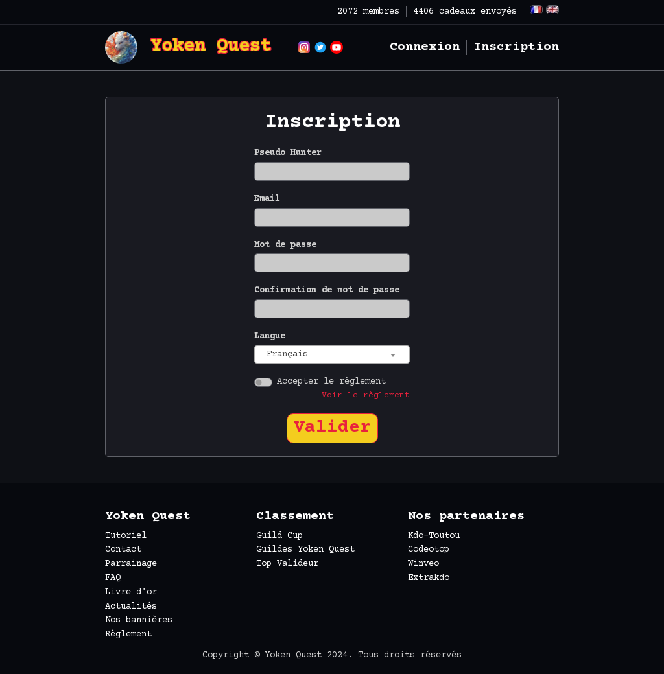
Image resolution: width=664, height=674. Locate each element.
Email (267, 199)
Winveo (423, 564)
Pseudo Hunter (288, 153)
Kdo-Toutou (434, 536)
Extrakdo (428, 578)
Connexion (425, 47)
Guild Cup (279, 536)
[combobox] (332, 354)
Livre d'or (131, 592)
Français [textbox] (287, 354)
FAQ (113, 578)
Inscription (516, 47)
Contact (123, 549)
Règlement (128, 634)
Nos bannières (138, 620)
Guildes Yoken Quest (305, 549)
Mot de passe (285, 245)
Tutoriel (126, 536)
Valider (332, 427)
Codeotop (428, 549)
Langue (269, 336)
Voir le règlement (366, 395)
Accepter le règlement (331, 382)
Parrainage (131, 564)
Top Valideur (287, 564)
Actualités (131, 606)
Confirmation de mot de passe (326, 290)
